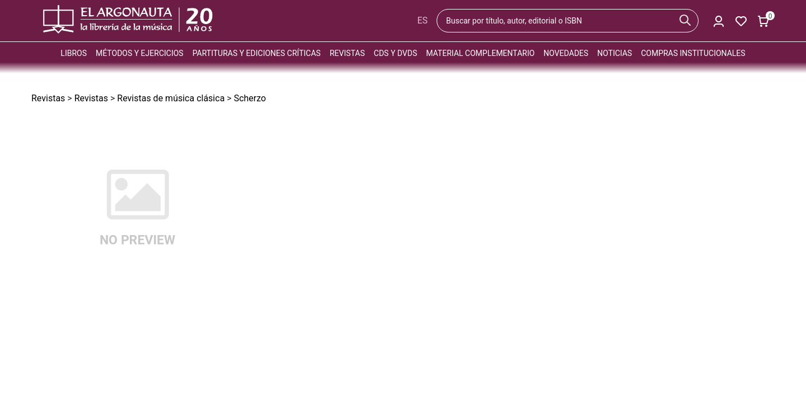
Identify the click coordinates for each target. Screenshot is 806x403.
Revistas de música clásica (170, 98)
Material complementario (480, 53)
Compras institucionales (693, 53)
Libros (73, 53)
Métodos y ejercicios (140, 53)
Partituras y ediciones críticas (257, 53)
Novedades (565, 53)
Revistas (347, 53)
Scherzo (250, 98)
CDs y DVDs (395, 53)
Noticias (614, 53)
